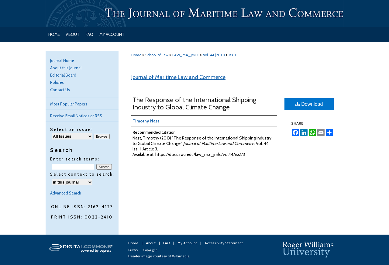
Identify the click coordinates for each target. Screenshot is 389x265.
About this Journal (65, 67)
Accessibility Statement (224, 243)
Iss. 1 (232, 55)
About (151, 243)
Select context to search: (82, 174)
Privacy (133, 250)
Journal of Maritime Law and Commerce (178, 77)
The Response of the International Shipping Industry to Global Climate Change (194, 103)
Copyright (150, 250)
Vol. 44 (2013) (214, 55)
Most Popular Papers (68, 104)
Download (309, 104)
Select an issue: (71, 129)
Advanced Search (65, 193)
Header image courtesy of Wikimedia (159, 256)
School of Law (156, 55)
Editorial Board (63, 75)
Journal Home (62, 60)
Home (136, 55)
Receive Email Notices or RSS (76, 115)
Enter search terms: (74, 159)
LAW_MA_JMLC (185, 55)
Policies (57, 82)
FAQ (167, 243)
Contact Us (60, 89)
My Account (187, 243)
